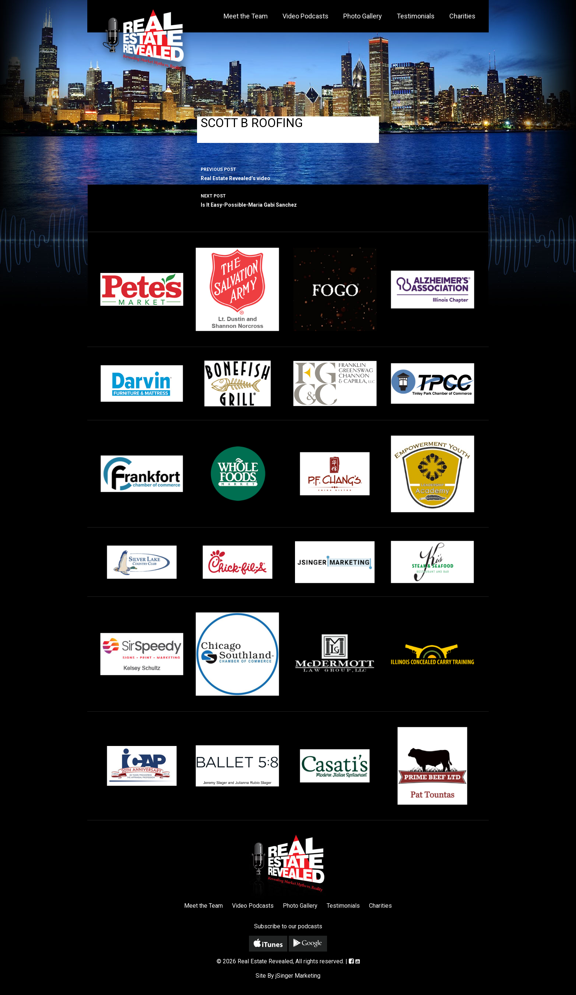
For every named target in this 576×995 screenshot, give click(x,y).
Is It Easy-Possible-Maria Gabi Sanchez (288, 200)
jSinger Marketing (297, 975)
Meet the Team (246, 16)
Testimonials (416, 16)
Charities (462, 16)
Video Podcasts (305, 16)
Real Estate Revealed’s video (288, 173)
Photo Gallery (362, 16)
